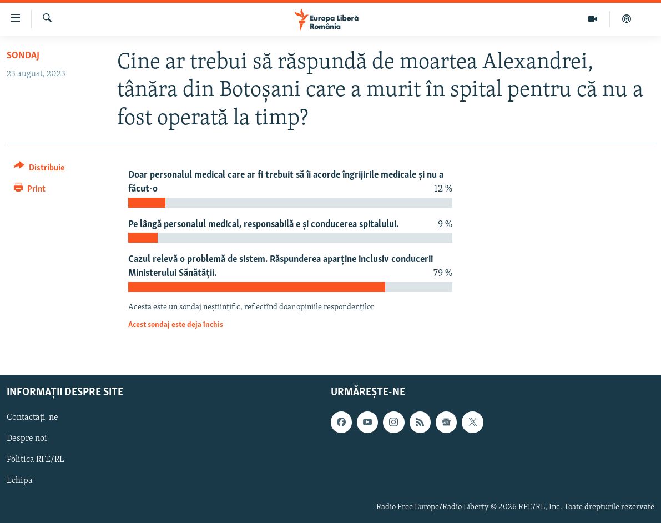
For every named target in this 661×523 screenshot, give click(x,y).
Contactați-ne (32, 417)
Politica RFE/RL (35, 459)
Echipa (20, 480)
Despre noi (27, 438)
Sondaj (23, 56)
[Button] (39, 169)
